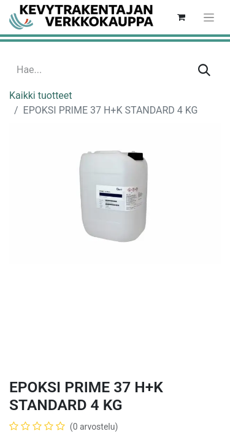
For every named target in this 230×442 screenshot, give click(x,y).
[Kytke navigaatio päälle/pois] (209, 17)
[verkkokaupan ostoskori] (181, 17)
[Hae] (204, 69)
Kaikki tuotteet (40, 95)
